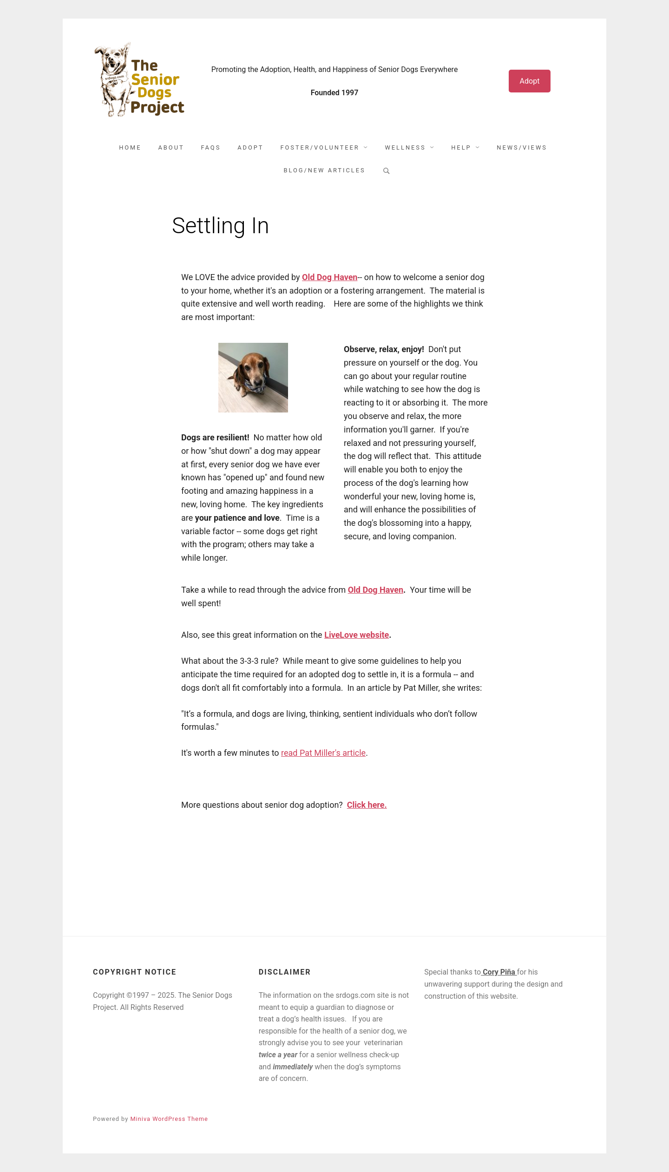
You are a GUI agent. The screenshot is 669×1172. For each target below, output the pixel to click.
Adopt (530, 81)
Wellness (405, 147)
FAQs (211, 147)
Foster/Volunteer (319, 147)
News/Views (522, 147)
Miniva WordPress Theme (169, 1118)
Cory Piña (499, 972)
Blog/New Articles (324, 170)
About (171, 147)
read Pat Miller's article (323, 753)
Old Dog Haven (375, 590)
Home (130, 147)
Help (461, 147)
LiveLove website (356, 635)
